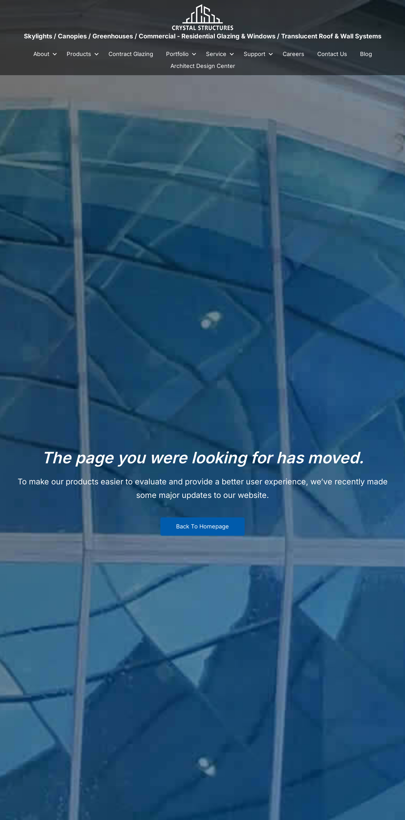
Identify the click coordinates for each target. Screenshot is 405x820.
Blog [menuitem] (366, 54)
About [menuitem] (41, 54)
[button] (54, 54)
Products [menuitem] (79, 54)
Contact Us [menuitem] (332, 54)
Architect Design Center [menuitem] (202, 66)
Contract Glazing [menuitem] (130, 54)
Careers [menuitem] (293, 54)
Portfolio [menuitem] (177, 54)
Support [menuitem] (254, 54)
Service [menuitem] (216, 54)
